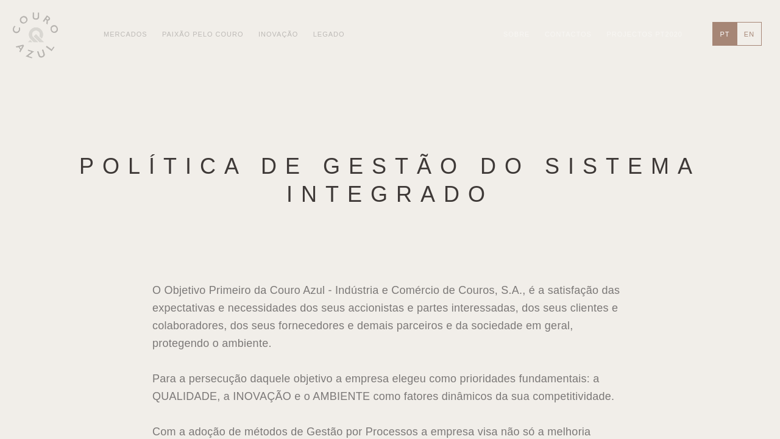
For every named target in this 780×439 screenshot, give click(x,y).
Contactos (568, 34)
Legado (329, 34)
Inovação (278, 34)
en (749, 34)
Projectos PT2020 (644, 34)
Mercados (125, 34)
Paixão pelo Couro (203, 34)
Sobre (516, 34)
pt (725, 34)
